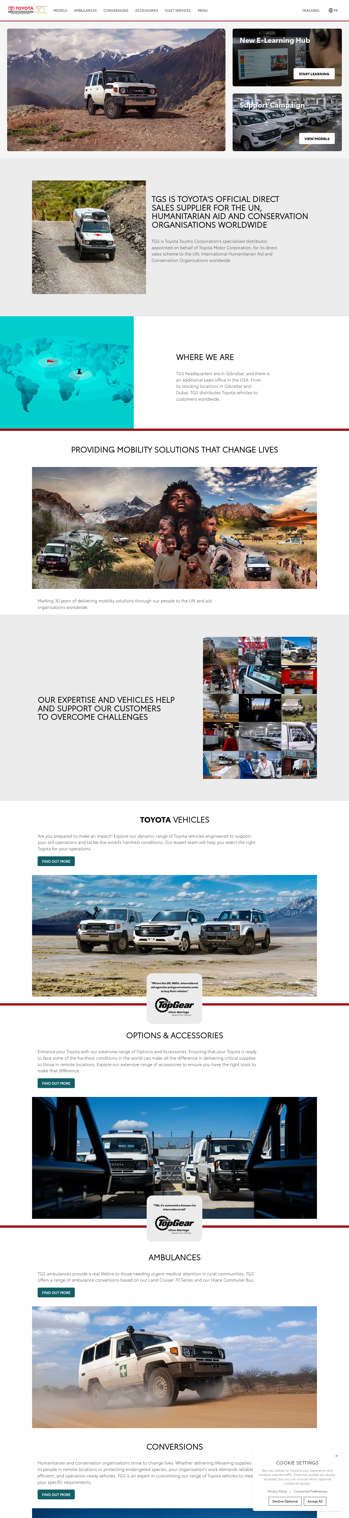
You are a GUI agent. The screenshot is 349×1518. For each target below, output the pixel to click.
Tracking (310, 10)
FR (333, 10)
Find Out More (56, 861)
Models (60, 10)
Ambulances (85, 10)
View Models (316, 138)
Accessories (146, 10)
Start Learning (314, 73)
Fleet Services (178, 10)
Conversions (115, 10)
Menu (203, 10)
